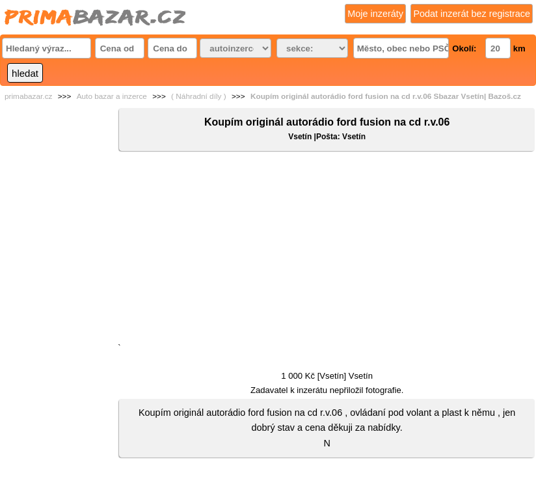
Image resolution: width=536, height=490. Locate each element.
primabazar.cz (28, 96)
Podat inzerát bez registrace (471, 13)
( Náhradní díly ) (198, 96)
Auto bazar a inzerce (112, 96)
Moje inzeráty (375, 13)
